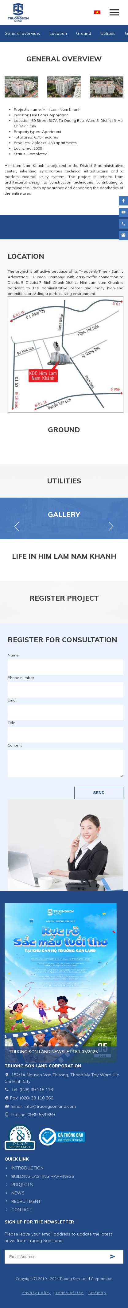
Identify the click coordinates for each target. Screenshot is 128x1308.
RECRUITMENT (26, 1201)
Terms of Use (70, 1292)
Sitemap (97, 1292)
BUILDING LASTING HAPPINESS (42, 1176)
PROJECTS (22, 1184)
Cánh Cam (84, 1284)
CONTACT (21, 1209)
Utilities (108, 33)
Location (58, 33)
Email (12, 700)
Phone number (21, 677)
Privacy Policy (36, 1292)
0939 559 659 (41, 1114)
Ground (83, 33)
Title (11, 722)
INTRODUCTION (27, 1168)
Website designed (52, 1284)
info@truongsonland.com (50, 1106)
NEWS (18, 1193)
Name (13, 655)
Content (15, 745)
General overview (23, 33)
